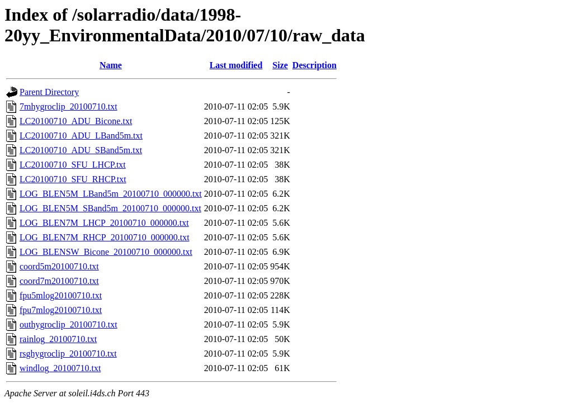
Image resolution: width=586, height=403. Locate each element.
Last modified (236, 65)
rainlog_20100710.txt (58, 339)
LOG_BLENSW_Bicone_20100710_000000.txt (106, 252)
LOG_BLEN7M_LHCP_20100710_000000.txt (104, 222)
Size (280, 65)
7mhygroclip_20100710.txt (68, 106)
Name (111, 65)
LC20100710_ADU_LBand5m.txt (81, 135)
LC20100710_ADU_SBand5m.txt (81, 150)
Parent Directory (49, 92)
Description (314, 65)
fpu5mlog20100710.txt (61, 295)
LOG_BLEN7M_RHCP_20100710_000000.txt (105, 237)
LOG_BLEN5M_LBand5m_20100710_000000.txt (111, 193)
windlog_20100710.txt (60, 368)
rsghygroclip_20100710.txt (68, 353)
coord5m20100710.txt (59, 266)
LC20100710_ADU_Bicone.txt (76, 121)
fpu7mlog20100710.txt (61, 310)
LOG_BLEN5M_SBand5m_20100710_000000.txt (110, 208)
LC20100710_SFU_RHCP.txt (73, 179)
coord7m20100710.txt (59, 281)
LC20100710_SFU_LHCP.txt (73, 164)
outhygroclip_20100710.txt (68, 324)
